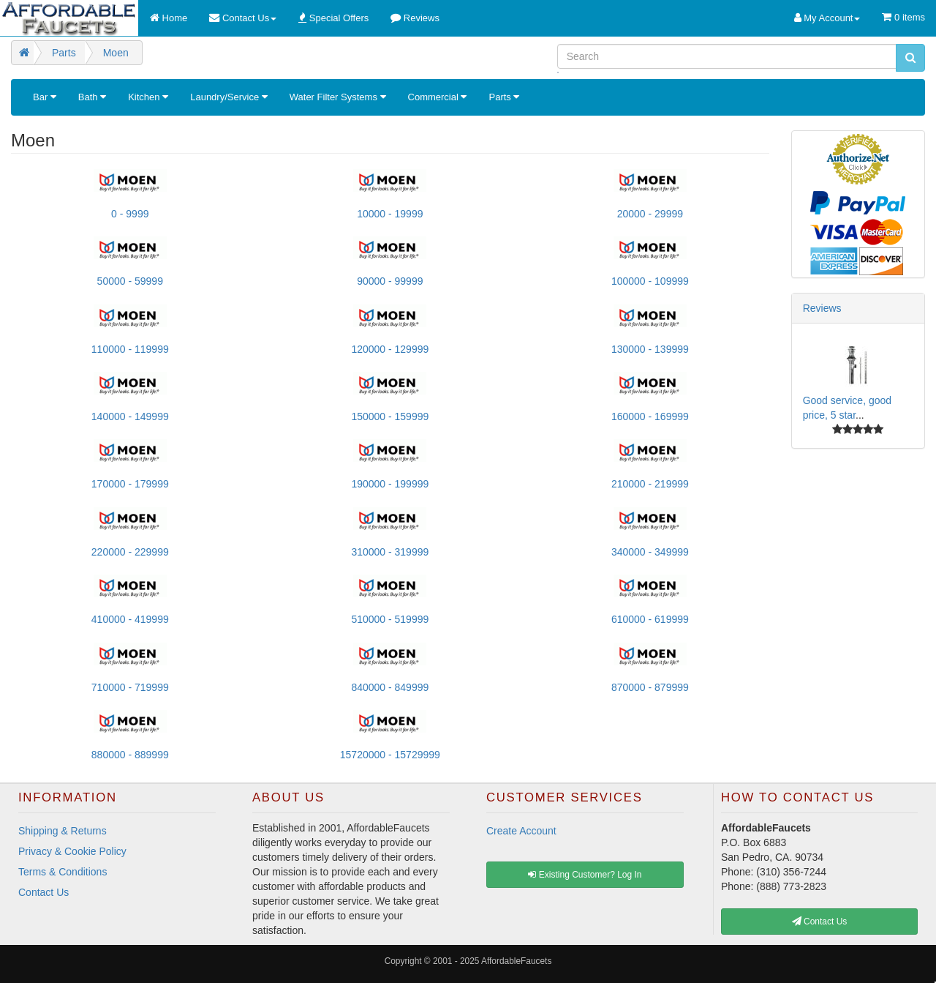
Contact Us (43, 892)
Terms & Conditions (62, 872)
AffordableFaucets (516, 961)
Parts (503, 96)
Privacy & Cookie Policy (72, 851)
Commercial (437, 96)
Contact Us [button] (820, 921)
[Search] (727, 56)
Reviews (822, 308)
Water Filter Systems (338, 96)
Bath (92, 96)
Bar (44, 96)
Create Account (521, 831)
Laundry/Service (229, 96)
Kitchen (148, 96)
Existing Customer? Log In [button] (584, 875)
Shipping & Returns (62, 831)
